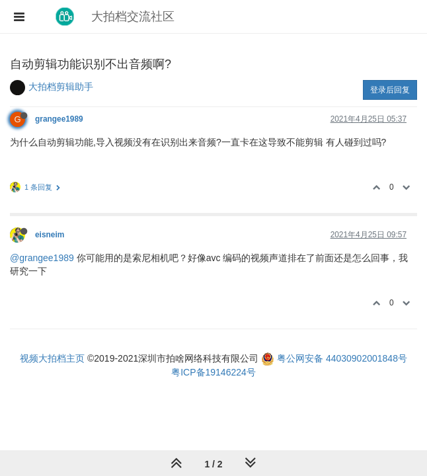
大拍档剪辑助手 (60, 86)
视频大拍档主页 (52, 358)
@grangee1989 (42, 258)
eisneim (49, 234)
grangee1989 (59, 119)
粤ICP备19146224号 (213, 372)
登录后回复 (390, 90)
